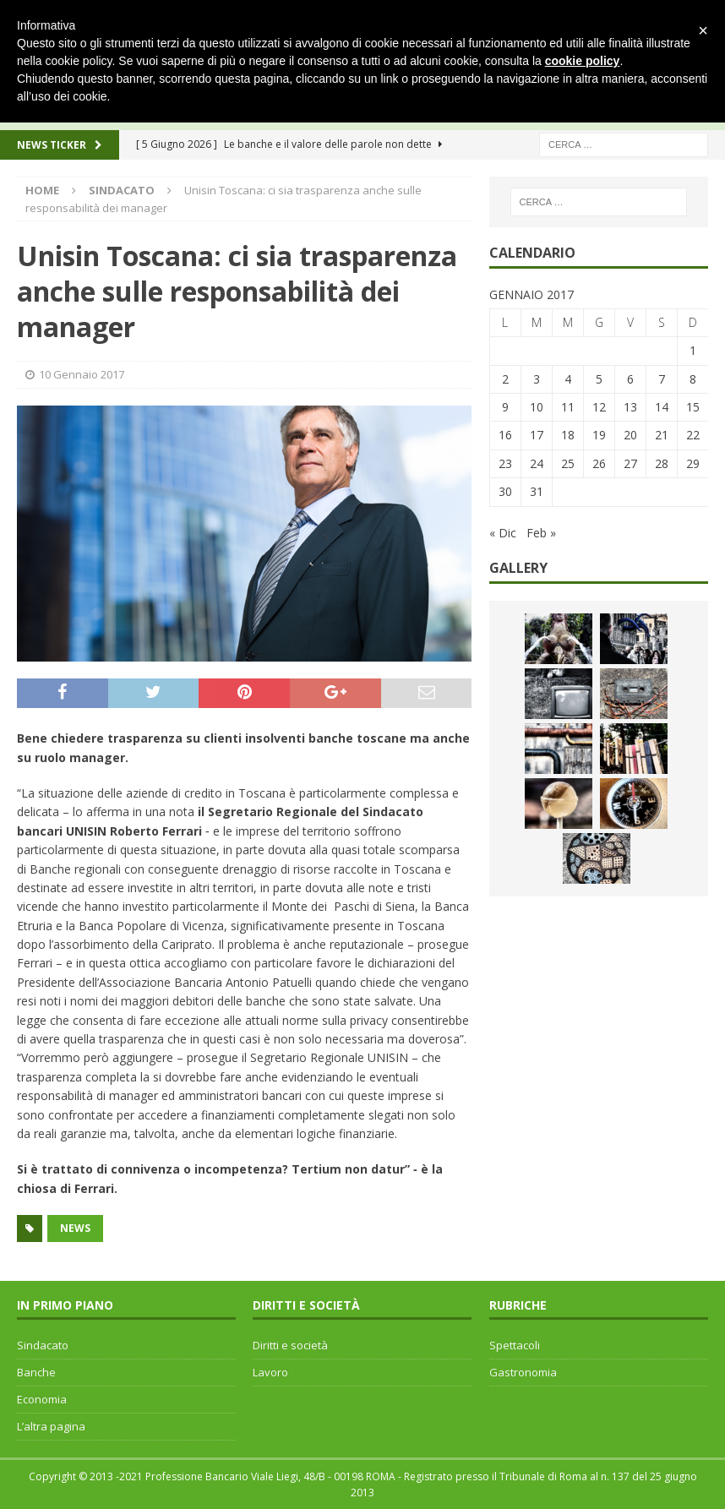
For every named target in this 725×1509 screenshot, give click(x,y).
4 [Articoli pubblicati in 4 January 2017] (567, 379)
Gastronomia (523, 1372)
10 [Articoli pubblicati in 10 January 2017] (536, 407)
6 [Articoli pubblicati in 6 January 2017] (630, 379)
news (75, 1228)
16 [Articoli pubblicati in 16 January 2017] (505, 435)
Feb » (541, 533)
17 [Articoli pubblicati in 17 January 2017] (536, 435)
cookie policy (582, 61)
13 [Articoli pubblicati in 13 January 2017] (630, 407)
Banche (36, 1372)
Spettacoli (514, 1345)
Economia (42, 1399)
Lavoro (270, 1372)
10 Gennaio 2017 (81, 374)
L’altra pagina (51, 1426)
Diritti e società (290, 1345)
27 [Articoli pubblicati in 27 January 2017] (630, 463)
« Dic (502, 533)
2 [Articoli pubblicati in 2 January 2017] (505, 379)
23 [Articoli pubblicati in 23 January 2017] (505, 463)
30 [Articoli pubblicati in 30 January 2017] (505, 491)
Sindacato (42, 1345)
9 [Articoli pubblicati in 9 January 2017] (505, 407)
